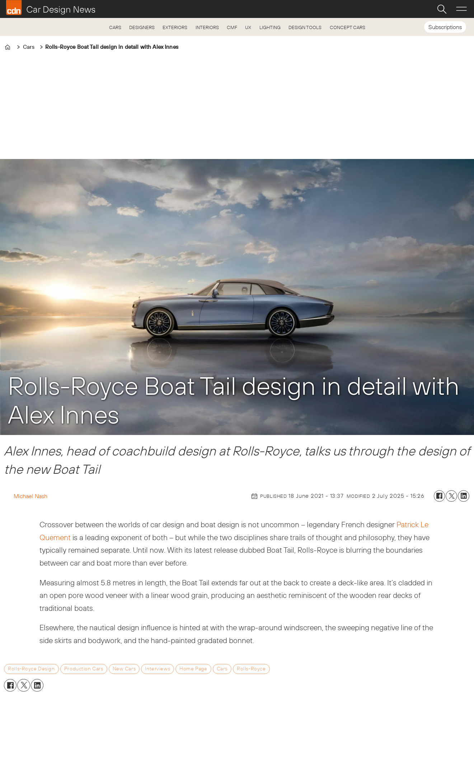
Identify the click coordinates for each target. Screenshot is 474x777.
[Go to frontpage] (50, 7)
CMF (232, 27)
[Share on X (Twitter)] (451, 496)
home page (193, 668)
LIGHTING (270, 27)
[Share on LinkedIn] (463, 496)
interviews (157, 668)
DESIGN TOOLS (305, 27)
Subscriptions (445, 27)
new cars (124, 668)
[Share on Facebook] (439, 496)
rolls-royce (251, 668)
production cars (83, 668)
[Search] (442, 9)
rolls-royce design (31, 668)
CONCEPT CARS (347, 27)
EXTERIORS (175, 27)
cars (222, 668)
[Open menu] (461, 9)
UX (248, 27)
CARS (115, 27)
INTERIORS (207, 27)
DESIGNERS (142, 27)
